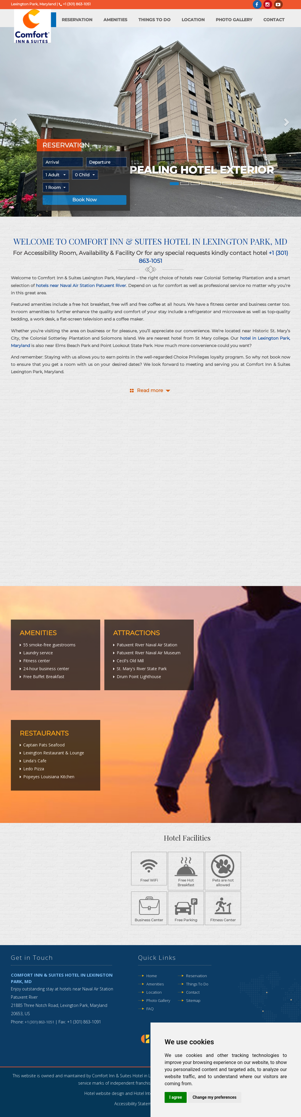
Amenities (115, 19)
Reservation (77, 19)
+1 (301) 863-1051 (77, 4)
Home (151, 975)
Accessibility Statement (136, 1103)
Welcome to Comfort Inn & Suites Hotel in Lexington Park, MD (150, 241)
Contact (274, 19)
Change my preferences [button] (214, 1097)
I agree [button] (175, 1097)
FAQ (150, 1008)
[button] (15, 122)
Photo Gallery (234, 19)
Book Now (84, 200)
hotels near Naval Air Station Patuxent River (81, 285)
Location (193, 19)
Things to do (154, 19)
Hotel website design (104, 1093)
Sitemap (193, 1000)
